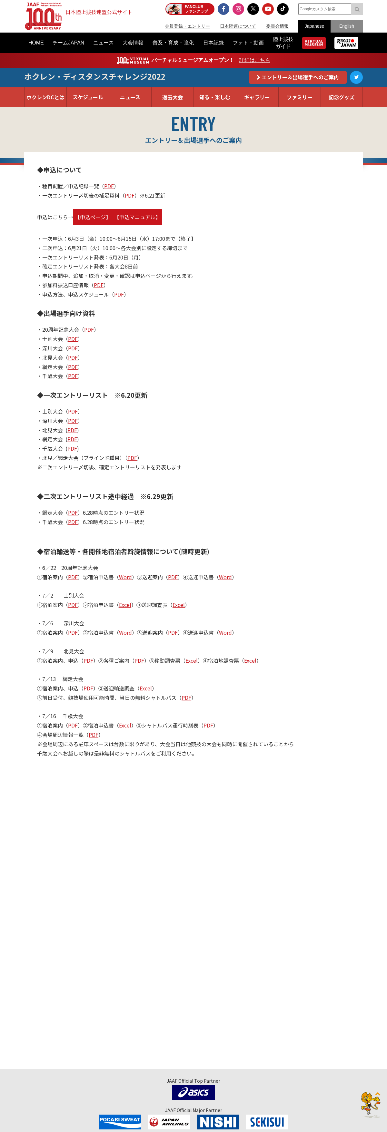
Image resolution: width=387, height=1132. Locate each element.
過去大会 (172, 97)
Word (125, 577)
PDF (109, 186)
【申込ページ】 (93, 217)
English (346, 26)
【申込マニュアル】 (137, 217)
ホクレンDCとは (45, 97)
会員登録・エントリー (187, 26)
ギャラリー (257, 97)
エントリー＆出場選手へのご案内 (300, 77)
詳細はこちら (254, 60)
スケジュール (88, 97)
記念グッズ (341, 97)
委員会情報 (277, 26)
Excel (125, 605)
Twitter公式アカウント (356, 77)
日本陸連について (238, 26)
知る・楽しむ (214, 97)
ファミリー (300, 97)
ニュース (130, 97)
